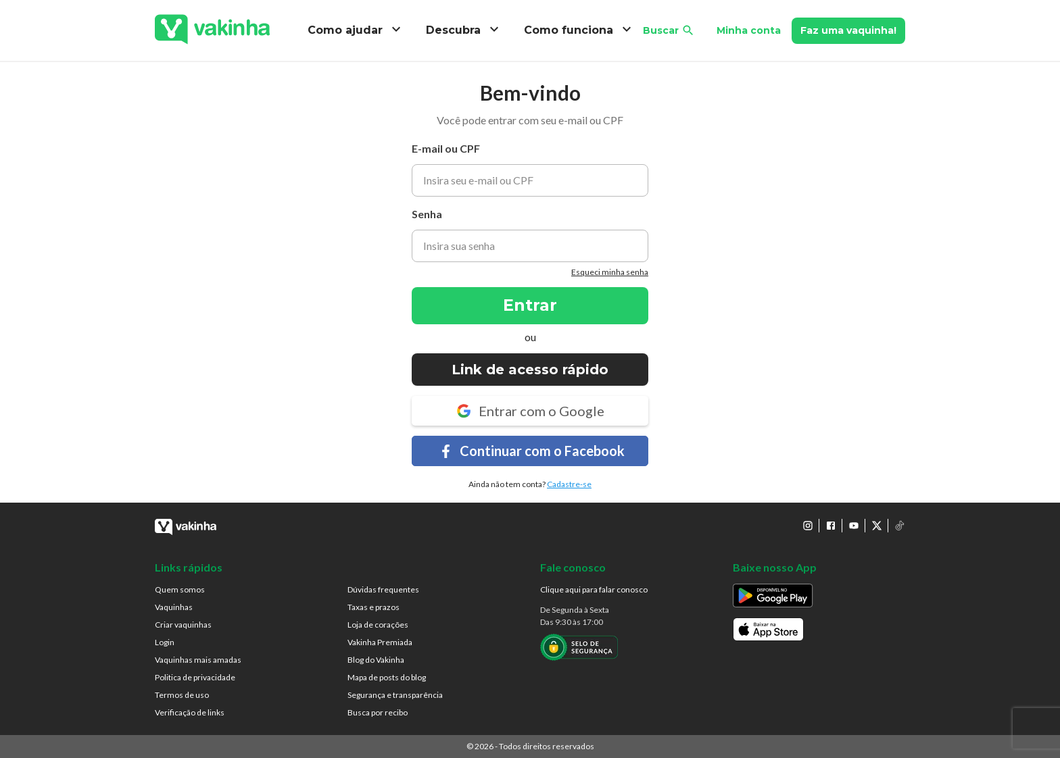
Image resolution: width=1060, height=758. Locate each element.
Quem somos (180, 589)
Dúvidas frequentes (383, 589)
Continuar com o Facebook (530, 451)
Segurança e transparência (395, 695)
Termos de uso (182, 695)
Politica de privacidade (195, 677)
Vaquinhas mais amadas (198, 660)
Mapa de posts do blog (386, 677)
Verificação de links (189, 712)
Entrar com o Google (530, 411)
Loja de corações (377, 625)
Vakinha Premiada (379, 642)
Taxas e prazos (373, 607)
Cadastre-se (569, 484)
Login (164, 642)
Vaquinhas (174, 607)
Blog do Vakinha (375, 660)
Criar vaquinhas (183, 625)
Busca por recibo (377, 712)
